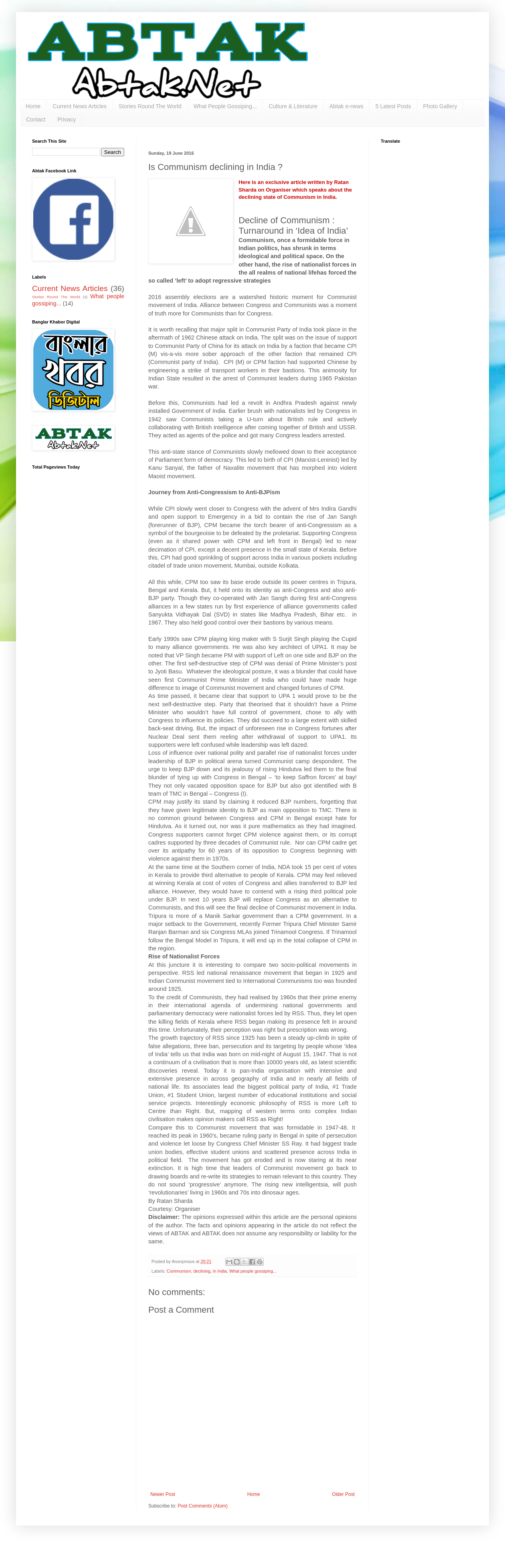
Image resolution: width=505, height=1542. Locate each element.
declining (201, 1271)
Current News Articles (80, 106)
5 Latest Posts (393, 106)
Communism (179, 1271)
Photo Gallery (440, 106)
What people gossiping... (253, 1271)
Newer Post (162, 1494)
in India (220, 1271)
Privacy (66, 119)
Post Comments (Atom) (203, 1506)
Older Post (343, 1494)
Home (33, 106)
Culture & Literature (293, 106)
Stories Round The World (150, 106)
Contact (35, 119)
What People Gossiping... (225, 106)
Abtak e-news (346, 106)
